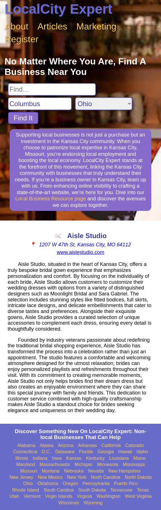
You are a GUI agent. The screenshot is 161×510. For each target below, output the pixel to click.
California (111, 445)
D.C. (46, 451)
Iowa (57, 458)
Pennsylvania (96, 483)
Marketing (97, 26)
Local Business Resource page (50, 199)
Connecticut (25, 451)
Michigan (84, 464)
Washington (108, 496)
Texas (143, 490)
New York (76, 477)
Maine (139, 458)
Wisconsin (68, 502)
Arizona (65, 445)
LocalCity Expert (58, 8)
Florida (86, 451)
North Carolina (105, 477)
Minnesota (107, 464)
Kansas (73, 458)
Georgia (106, 451)
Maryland (25, 464)
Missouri (28, 471)
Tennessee (121, 490)
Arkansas (87, 445)
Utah (14, 496)
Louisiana (119, 458)
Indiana (40, 458)
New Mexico (50, 477)
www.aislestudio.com (80, 252)
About (16, 26)
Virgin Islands (58, 496)
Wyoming (93, 502)
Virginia (84, 496)
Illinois (21, 458)
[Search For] (52, 89)
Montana (50, 471)
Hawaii (125, 451)
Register (21, 39)
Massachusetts (55, 464)
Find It (23, 118)
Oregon (70, 483)
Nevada (96, 471)
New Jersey (21, 477)
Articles (52, 26)
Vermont (32, 496)
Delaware (65, 451)
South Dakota (92, 490)
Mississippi (134, 464)
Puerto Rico (126, 483)
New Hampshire (124, 471)
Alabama (26, 445)
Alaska (46, 445)
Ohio (28, 483)
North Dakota (138, 477)
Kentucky (95, 458)
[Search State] (103, 103)
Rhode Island (25, 490)
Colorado (134, 445)
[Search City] (40, 103)
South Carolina (59, 490)
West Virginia (138, 496)
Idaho (142, 451)
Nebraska (73, 471)
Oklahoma (47, 483)
